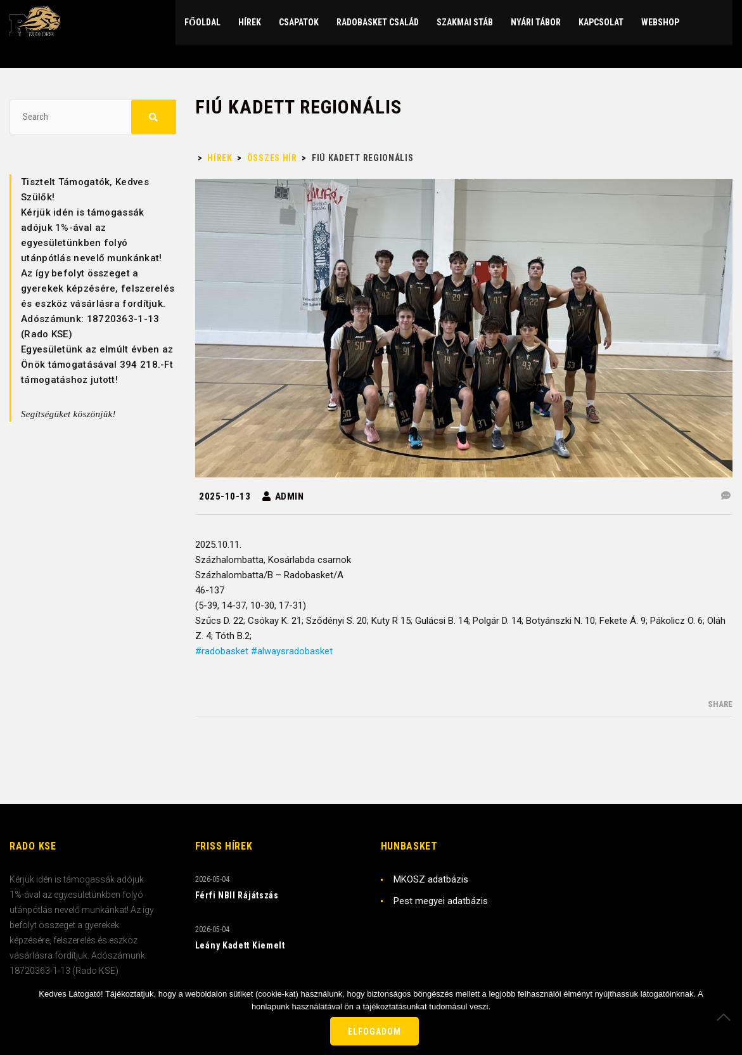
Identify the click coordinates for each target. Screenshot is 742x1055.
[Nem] (726, 1017)
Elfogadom (374, 1031)
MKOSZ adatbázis (430, 879)
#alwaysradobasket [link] (292, 651)
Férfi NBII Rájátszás (237, 895)
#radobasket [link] (221, 651)
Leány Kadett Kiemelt (240, 945)
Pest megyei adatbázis (440, 901)
